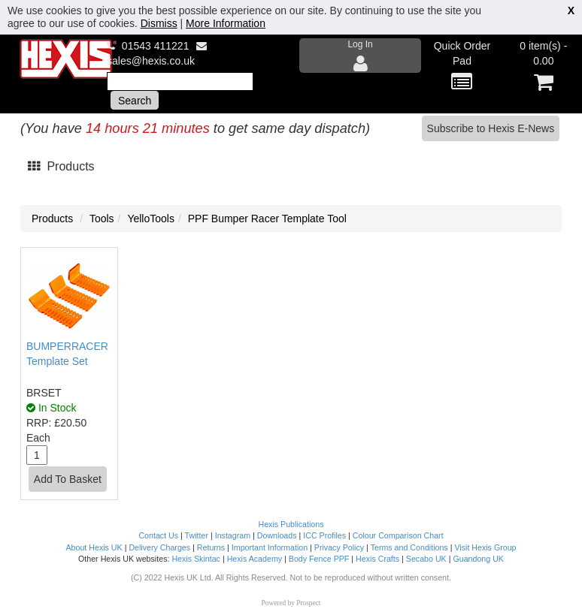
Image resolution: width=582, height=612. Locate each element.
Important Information (270, 547)
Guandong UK (478, 558)
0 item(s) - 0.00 (543, 66)
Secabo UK (426, 558)
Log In (360, 56)
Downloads (277, 535)
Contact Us (158, 535)
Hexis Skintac (195, 558)
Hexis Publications (290, 524)
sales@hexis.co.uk (151, 61)
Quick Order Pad (461, 66)
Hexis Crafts (377, 558)
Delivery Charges (159, 547)
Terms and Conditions (409, 547)
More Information (225, 23)
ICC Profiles (324, 535)
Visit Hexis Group (485, 547)
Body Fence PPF (319, 558)
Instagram (232, 535)
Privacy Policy (339, 547)
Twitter (196, 535)
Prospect (308, 603)
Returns (211, 547)
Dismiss (159, 23)
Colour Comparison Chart (398, 535)
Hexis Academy (254, 558)
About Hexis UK (93, 547)
